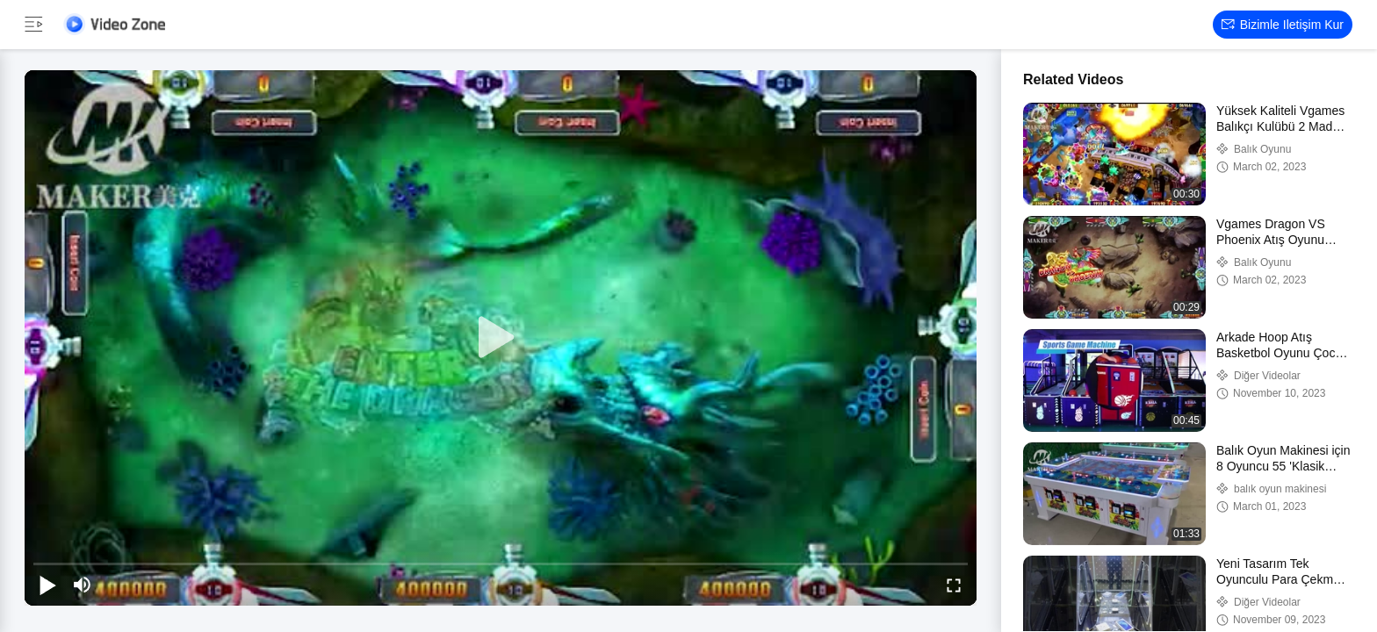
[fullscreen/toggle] (953, 584)
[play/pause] (47, 584)
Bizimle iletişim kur (1283, 25)
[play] (501, 338)
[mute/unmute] (82, 584)
